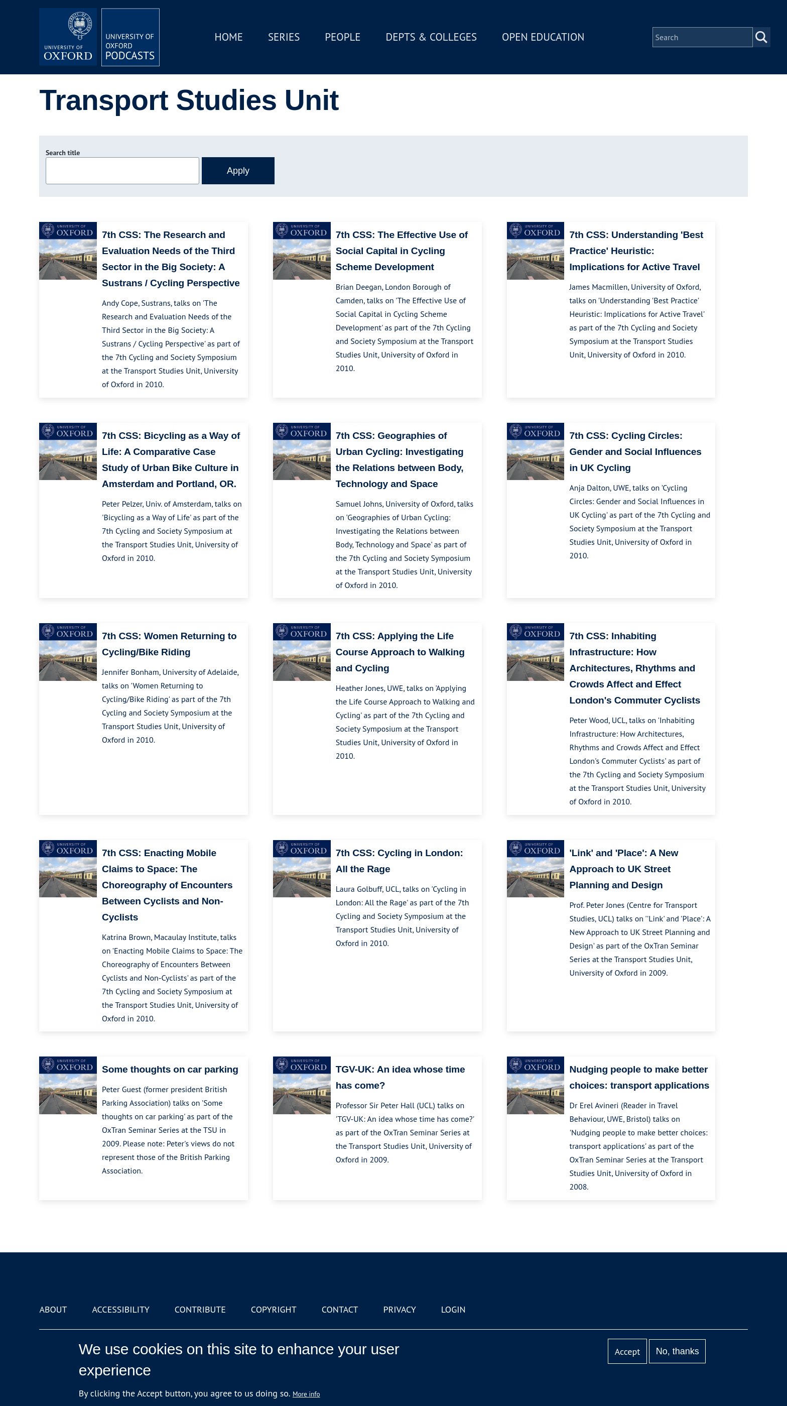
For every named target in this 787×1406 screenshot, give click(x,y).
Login (453, 1309)
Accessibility (120, 1309)
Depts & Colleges (431, 37)
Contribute (200, 1309)
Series (284, 37)
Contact (340, 1309)
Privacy (399, 1309)
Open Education (543, 37)
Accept (627, 1351)
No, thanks (677, 1351)
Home (229, 37)
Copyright (274, 1309)
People (342, 37)
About (53, 1309)
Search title (63, 152)
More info (306, 1393)
